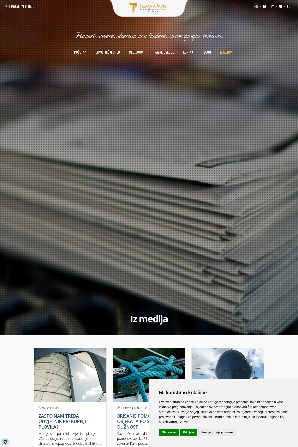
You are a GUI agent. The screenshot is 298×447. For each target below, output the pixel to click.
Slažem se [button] (169, 432)
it (272, 6)
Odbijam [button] (188, 432)
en (280, 6)
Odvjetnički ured (107, 52)
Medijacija (136, 52)
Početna (80, 52)
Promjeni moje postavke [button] (217, 432)
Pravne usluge (163, 52)
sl (288, 6)
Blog (207, 52)
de (264, 6)
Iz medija (226, 52)
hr (256, 6)
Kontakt (189, 52)
